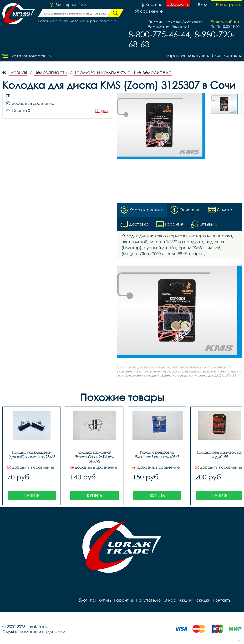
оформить (178, 4)
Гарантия (176, 55)
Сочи (82, 5)
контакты (233, 55)
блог (216, 55)
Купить (31, 495)
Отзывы (101, 111)
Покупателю (148, 600)
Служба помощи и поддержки (33, 631)
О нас (169, 600)
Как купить (198, 55)
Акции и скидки (194, 600)
